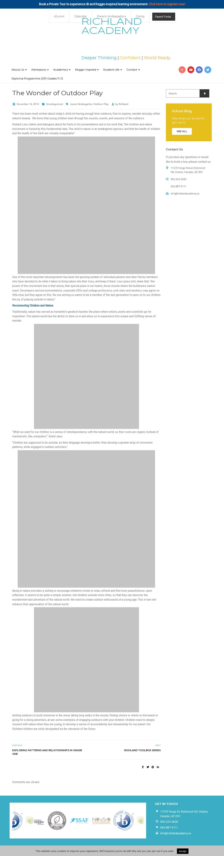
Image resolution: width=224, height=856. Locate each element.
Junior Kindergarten (81, 104)
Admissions (38, 69)
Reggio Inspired (85, 69)
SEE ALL (182, 131)
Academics (60, 69)
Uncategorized (54, 104)
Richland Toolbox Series (142, 750)
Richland (123, 104)
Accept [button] (182, 851)
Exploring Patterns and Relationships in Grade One (47, 752)
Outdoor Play (101, 104)
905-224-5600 (169, 821)
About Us (18, 69)
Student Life (111, 69)
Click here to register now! (167, 4)
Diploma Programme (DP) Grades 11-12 (37, 78)
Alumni (59, 16)
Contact (132, 69)
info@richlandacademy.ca (175, 833)
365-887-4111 (169, 827)
